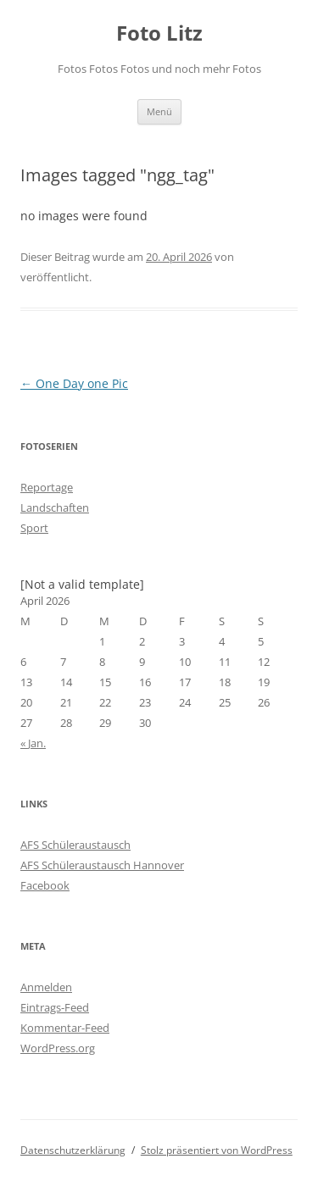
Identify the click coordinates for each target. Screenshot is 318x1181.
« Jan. (33, 743)
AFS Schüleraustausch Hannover (102, 865)
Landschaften (54, 507)
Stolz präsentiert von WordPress (217, 1150)
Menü (159, 111)
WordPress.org (57, 1048)
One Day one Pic (74, 383)
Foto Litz (159, 33)
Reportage (46, 487)
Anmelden (46, 987)
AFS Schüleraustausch (75, 844)
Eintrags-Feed (54, 1007)
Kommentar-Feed (64, 1027)
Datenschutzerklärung (73, 1150)
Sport (34, 527)
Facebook (45, 885)
